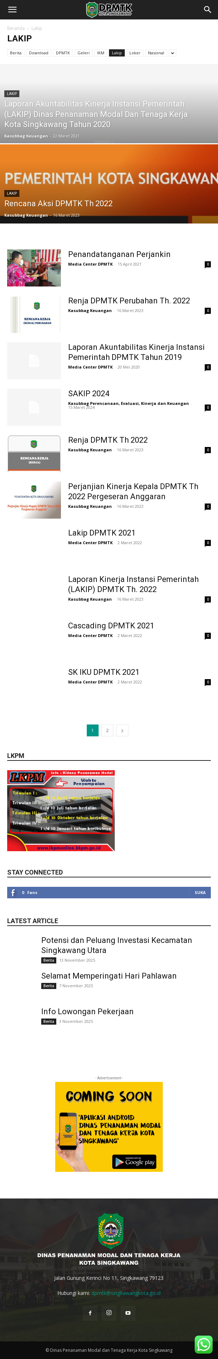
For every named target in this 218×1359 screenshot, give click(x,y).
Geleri (83, 52)
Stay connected (35, 872)
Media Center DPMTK (90, 264)
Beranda (16, 28)
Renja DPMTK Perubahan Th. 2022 (129, 300)
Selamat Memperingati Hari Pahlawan (109, 975)
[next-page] (122, 730)
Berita (16, 52)
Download (38, 52)
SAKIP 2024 (88, 393)
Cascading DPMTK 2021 (111, 625)
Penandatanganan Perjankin (119, 254)
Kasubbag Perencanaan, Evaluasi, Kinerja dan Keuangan (128, 403)
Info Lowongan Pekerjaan (87, 1011)
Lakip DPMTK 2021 (102, 532)
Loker (135, 52)
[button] (12, 9)
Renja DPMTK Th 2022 (108, 439)
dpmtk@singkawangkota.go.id (126, 1293)
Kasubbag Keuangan (26, 136)
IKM (100, 52)
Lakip (117, 52)
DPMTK (63, 52)
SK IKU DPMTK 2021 (103, 672)
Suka (200, 892)
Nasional (156, 52)
